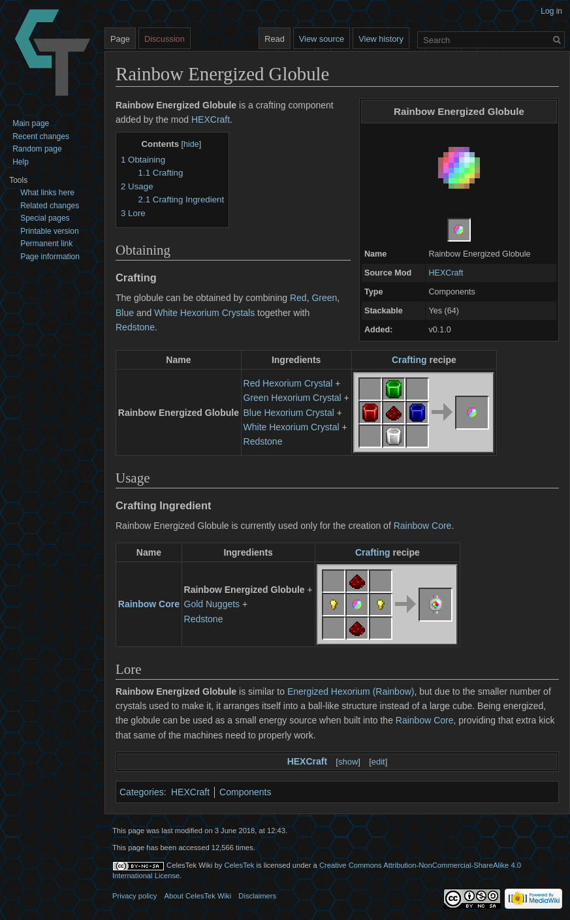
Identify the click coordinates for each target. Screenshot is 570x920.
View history (381, 39)
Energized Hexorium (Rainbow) (351, 691)
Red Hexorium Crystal (288, 383)
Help (20, 162)
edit (378, 762)
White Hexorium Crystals (204, 313)
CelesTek (239, 865)
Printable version (49, 231)
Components (245, 792)
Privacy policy (134, 896)
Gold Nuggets (212, 604)
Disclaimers (257, 896)
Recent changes (40, 136)
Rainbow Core (423, 525)
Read (274, 39)
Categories (141, 792)
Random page (36, 148)
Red (298, 298)
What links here (47, 192)
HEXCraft (445, 273)
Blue (125, 313)
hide (191, 144)
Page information (50, 256)
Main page (30, 123)
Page (120, 39)
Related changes (49, 205)
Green (324, 298)
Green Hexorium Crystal (292, 397)
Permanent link (46, 243)
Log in (551, 11)
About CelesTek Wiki (198, 896)
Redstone (135, 327)
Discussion (164, 39)
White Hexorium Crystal (292, 427)
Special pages (44, 218)
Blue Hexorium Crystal (289, 412)
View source (321, 39)
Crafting (409, 360)
